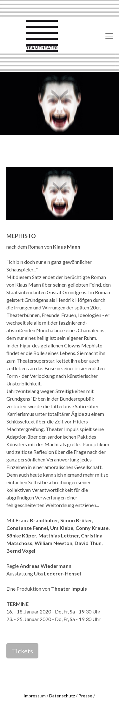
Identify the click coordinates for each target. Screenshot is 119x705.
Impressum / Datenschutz (49, 695)
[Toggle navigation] (109, 36)
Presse (85, 695)
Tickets (22, 651)
